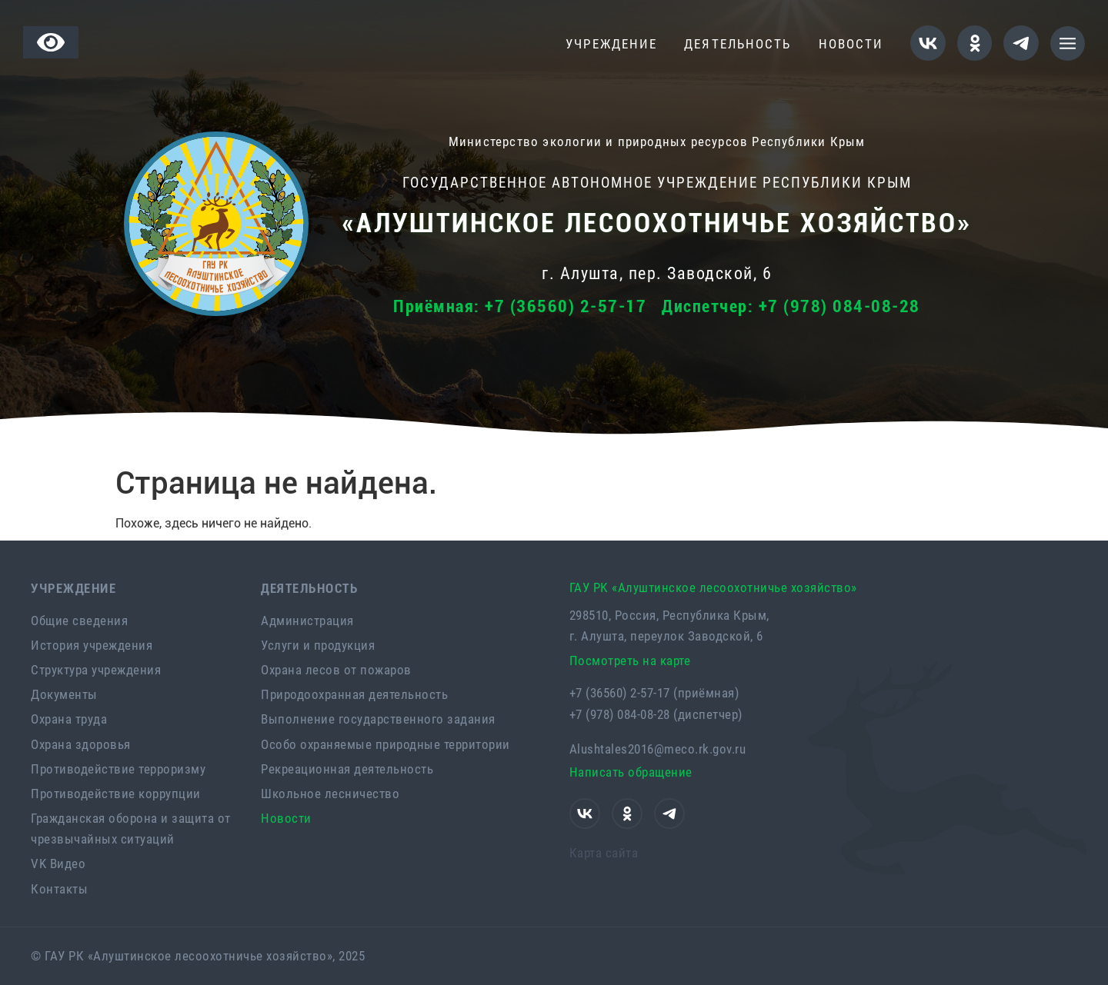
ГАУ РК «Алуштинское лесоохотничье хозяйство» (713, 587)
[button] (1067, 43)
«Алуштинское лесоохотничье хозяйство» (657, 223)
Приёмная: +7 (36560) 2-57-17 (519, 306)
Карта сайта (604, 852)
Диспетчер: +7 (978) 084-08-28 (791, 306)
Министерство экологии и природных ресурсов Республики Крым (657, 141)
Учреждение (615, 44)
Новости (851, 44)
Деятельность (741, 44)
